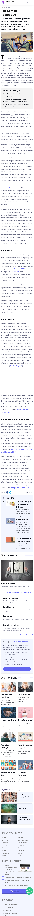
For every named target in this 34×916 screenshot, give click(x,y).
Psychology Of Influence (11, 625)
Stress (20, 855)
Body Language (23, 840)
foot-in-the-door (13, 188)
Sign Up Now (21, 891)
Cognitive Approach (11, 913)
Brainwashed (7, 616)
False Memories (8, 607)
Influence (9, 7)
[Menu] (31, 2)
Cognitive (5, 842)
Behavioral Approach (11, 904)
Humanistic (5, 850)
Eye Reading (9, 907)
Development (22, 842)
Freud (20, 848)
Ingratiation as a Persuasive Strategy (16, 99)
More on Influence (25, 635)
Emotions (21, 845)
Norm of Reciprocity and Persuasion (16, 102)
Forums (4, 848)
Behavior (21, 837)
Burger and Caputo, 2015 (20, 488)
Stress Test (8, 910)
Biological (5, 840)
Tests (20, 853)
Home (4, 837)
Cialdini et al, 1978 (16, 366)
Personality (5, 853)
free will (16, 272)
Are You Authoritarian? (10, 598)
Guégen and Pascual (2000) (15, 269)
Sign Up (16, 669)
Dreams (4, 845)
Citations (28, 492)
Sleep (4, 855)
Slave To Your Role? (8, 583)
